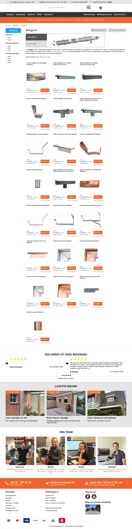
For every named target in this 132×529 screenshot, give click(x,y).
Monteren (9, 505)
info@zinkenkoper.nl (62, 482)
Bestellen (9, 498)
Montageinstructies (100, 30)
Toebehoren (48, 14)
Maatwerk (31, 14)
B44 (9, 50)
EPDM (39, 14)
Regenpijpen (21, 14)
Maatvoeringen (11, 508)
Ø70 (9, 58)
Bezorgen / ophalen (12, 503)
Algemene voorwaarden (53, 508)
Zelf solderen (32, 37)
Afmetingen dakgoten (118, 30)
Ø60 (9, 57)
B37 (9, 48)
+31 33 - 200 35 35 (20, 482)
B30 (9, 46)
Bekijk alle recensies (66, 378)
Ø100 (9, 62)
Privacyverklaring (51, 510)
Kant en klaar (31, 44)
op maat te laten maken (58, 51)
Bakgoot (24, 25)
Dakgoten (10, 14)
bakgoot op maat (45, 57)
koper (10, 40)
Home (8, 25)
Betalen (8, 500)
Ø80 (9, 60)
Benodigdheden (11, 495)
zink (9, 38)
